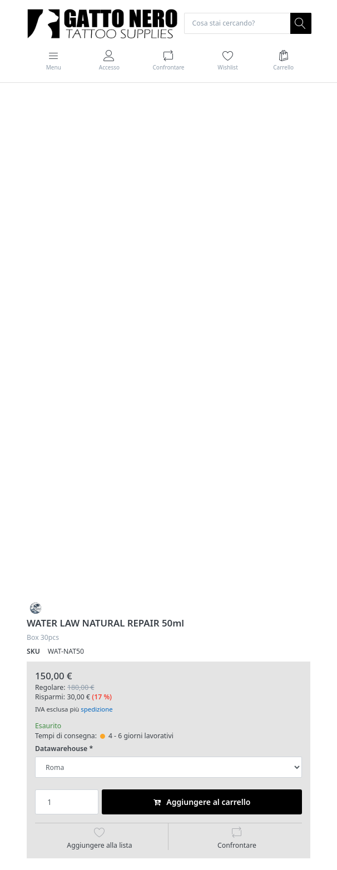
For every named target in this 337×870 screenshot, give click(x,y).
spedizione (96, 709)
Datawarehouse (61, 748)
